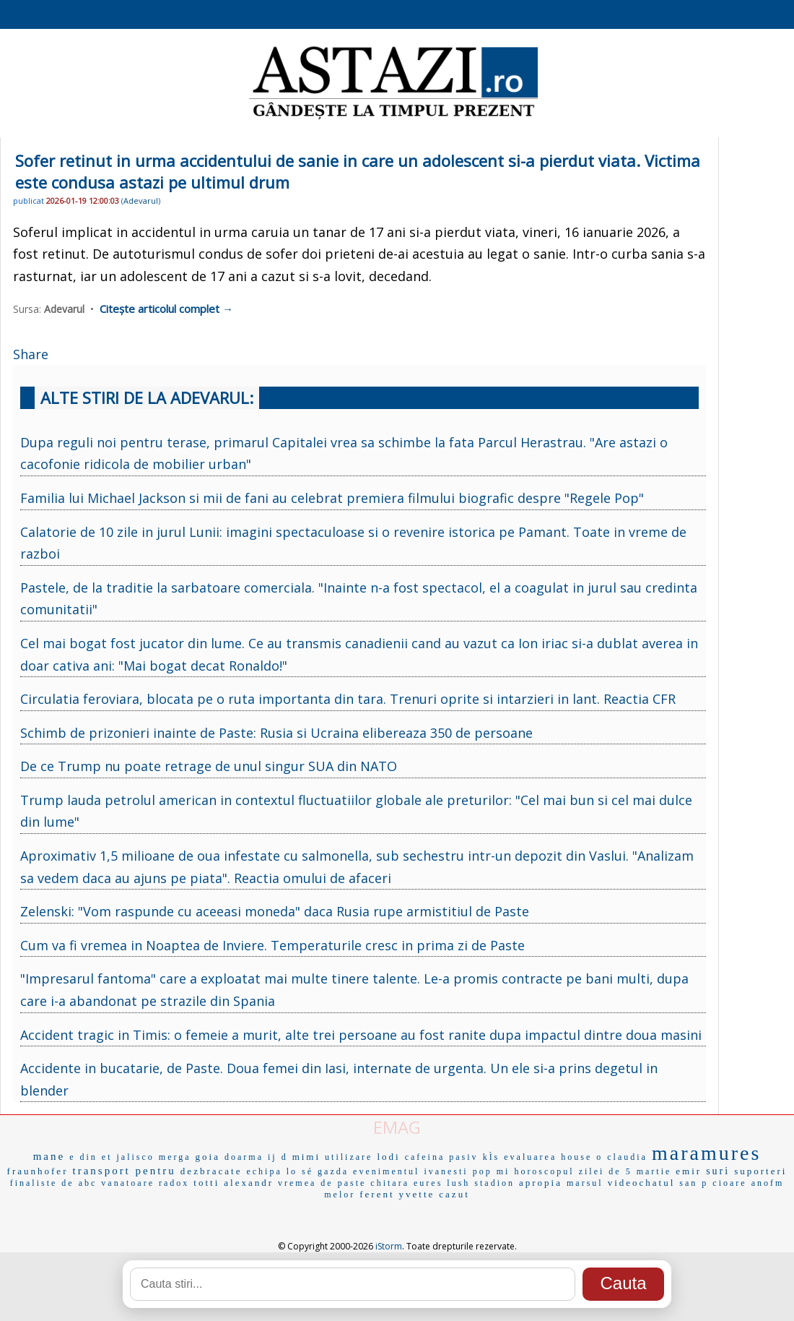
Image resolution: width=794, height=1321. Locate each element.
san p (693, 1183)
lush (458, 1183)
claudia (627, 1157)
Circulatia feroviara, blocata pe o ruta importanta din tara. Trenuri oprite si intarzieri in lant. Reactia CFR (348, 698)
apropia (540, 1182)
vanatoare (127, 1183)
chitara (389, 1183)
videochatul (642, 1182)
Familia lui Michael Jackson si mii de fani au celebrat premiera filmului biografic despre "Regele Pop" (332, 498)
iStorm (388, 1246)
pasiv (463, 1157)
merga (175, 1157)
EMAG (397, 1127)
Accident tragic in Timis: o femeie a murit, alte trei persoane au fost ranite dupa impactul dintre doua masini (361, 1035)
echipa (264, 1171)
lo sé (300, 1171)
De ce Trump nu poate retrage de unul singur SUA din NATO (208, 766)
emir (689, 1171)
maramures (706, 1153)
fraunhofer (38, 1171)
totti (206, 1182)
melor (339, 1194)
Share (30, 354)
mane (49, 1156)
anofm (768, 1183)
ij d (278, 1157)
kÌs (491, 1157)
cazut (454, 1194)
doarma (243, 1157)
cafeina (425, 1157)
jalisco (135, 1157)
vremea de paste (322, 1183)
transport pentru (123, 1170)
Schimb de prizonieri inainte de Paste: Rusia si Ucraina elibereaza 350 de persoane (276, 732)
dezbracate (211, 1171)
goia (208, 1156)
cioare (729, 1183)
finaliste (34, 1183)
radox (174, 1183)
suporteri (760, 1171)
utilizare (348, 1157)
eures (428, 1183)
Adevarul (140, 200)
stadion (494, 1183)
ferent (376, 1194)
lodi (388, 1156)
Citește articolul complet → (166, 308)
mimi (306, 1156)
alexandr (249, 1182)
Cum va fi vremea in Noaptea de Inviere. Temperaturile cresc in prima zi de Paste (272, 945)
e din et (90, 1157)
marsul (585, 1183)
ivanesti (446, 1171)
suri (718, 1171)
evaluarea (530, 1157)
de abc (79, 1183)
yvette (417, 1194)
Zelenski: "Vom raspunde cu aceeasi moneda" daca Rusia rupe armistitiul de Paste (274, 911)
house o (582, 1157)
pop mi (491, 1171)
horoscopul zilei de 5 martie (592, 1171)
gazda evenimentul (368, 1171)
